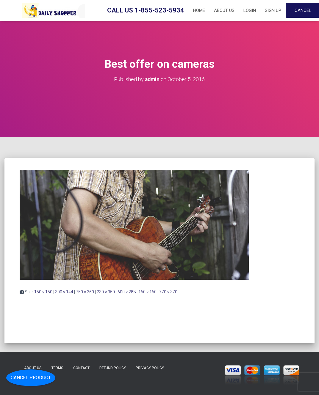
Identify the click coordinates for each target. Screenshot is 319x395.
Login (249, 10)
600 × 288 (127, 291)
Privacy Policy (150, 368)
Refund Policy (112, 368)
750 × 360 (85, 291)
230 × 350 (106, 291)
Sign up (273, 10)
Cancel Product (31, 377)
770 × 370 (168, 291)
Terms (57, 368)
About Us (224, 10)
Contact (81, 368)
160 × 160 (147, 291)
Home (199, 10)
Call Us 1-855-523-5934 (145, 10)
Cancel (303, 10)
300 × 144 (64, 291)
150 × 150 (43, 291)
